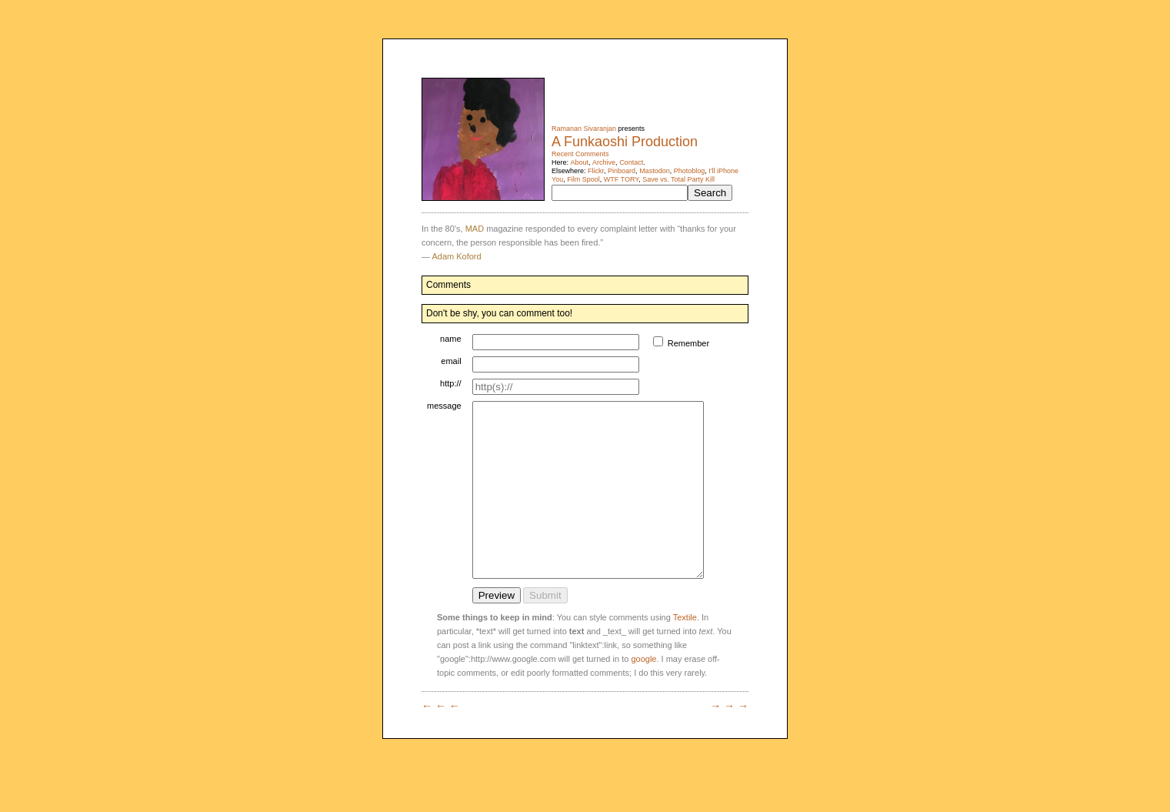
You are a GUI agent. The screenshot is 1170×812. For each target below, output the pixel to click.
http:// (451, 383)
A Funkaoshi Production (625, 141)
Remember (703, 343)
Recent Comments (580, 154)
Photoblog (689, 171)
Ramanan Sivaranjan (584, 128)
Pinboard (621, 171)
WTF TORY (621, 179)
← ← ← (441, 740)
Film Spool (583, 179)
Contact (631, 162)
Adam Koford (456, 256)
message (444, 405)
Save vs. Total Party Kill (678, 179)
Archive (603, 162)
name (451, 338)
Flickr (596, 171)
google (643, 693)
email (451, 361)
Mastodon (654, 171)
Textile (685, 652)
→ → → (729, 740)
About (580, 162)
